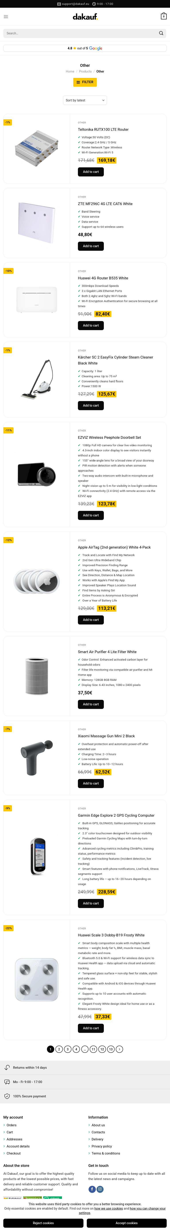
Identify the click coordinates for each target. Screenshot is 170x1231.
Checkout (14, 1153)
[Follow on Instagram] (100, 1189)
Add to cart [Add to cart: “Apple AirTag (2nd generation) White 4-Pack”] (91, 620)
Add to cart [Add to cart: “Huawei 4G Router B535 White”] (91, 325)
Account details (18, 1146)
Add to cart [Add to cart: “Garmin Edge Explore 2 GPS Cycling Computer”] (91, 903)
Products (85, 71)
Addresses (14, 1139)
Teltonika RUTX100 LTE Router (103, 129)
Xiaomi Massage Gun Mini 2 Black (106, 736)
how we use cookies (108, 1208)
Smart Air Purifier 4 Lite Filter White (107, 652)
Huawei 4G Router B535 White (103, 278)
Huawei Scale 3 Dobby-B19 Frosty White (111, 935)
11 (93, 1049)
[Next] (119, 1049)
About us (98, 1125)
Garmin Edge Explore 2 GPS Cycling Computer (116, 815)
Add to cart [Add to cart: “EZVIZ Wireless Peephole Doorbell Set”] (91, 515)
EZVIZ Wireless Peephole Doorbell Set (109, 437)
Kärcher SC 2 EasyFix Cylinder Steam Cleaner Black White (115, 360)
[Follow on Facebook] (92, 1189)
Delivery (97, 1139)
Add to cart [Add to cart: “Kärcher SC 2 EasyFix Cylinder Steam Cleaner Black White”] (91, 405)
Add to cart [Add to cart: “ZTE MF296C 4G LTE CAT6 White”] (91, 246)
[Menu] (5, 16)
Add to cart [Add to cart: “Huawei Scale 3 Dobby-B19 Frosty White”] (91, 1028)
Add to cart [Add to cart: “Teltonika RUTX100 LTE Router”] (91, 172)
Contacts (98, 1132)
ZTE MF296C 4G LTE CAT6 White (105, 204)
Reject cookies (43, 1223)
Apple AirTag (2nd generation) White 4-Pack (114, 547)
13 (111, 1049)
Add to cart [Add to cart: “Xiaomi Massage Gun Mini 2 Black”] (91, 783)
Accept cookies (127, 1223)
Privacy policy (102, 1146)
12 (102, 1049)
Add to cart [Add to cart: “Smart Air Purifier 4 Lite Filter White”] (91, 704)
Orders (12, 1125)
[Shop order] (85, 100)
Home (70, 71)
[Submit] (161, 33)
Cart (10, 1132)
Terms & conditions (106, 1153)
